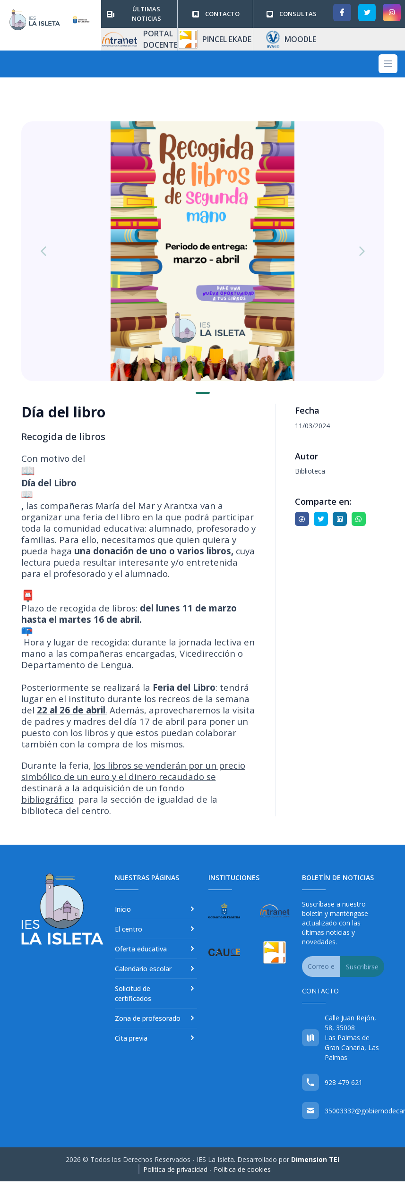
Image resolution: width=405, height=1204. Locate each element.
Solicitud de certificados (156, 993)
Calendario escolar (156, 968)
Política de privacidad (175, 1169)
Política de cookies (242, 1169)
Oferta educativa (156, 948)
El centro (156, 928)
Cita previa (156, 1038)
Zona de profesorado (156, 1018)
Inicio (156, 909)
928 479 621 (343, 1082)
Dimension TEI (315, 1159)
